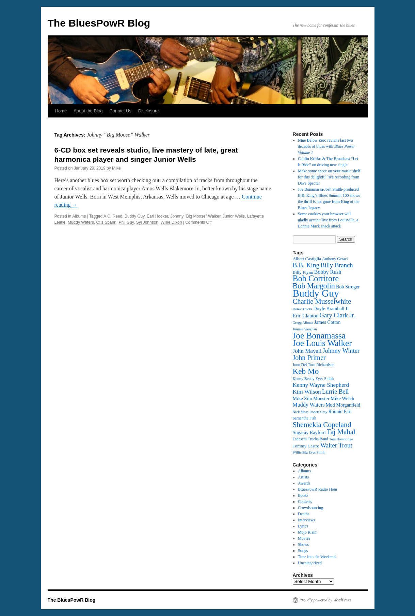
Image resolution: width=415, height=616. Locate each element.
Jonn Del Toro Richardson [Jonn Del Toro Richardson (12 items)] (314, 365)
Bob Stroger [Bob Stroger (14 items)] (348, 286)
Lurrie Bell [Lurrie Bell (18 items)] (335, 391)
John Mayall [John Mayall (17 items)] (307, 351)
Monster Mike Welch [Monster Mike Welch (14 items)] (333, 398)
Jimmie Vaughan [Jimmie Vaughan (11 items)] (305, 329)
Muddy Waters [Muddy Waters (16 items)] (309, 405)
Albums (79, 216)
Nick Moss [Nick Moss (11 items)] (300, 412)
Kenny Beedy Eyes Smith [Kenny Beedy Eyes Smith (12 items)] (313, 379)
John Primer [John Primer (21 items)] (309, 357)
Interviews (306, 520)
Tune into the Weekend (317, 556)
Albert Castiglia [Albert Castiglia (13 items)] (307, 258)
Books (303, 495)
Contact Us (120, 110)
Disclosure (148, 110)
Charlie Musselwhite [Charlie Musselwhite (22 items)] (322, 301)
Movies (304, 538)
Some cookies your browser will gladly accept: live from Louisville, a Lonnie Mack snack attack (328, 219)
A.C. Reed (112, 216)
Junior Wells (234, 216)
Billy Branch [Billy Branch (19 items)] (336, 265)
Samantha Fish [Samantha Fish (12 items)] (304, 418)
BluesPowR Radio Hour (317, 489)
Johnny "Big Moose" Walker (195, 216)
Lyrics (303, 526)
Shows (303, 544)
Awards (304, 483)
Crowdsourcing (310, 507)
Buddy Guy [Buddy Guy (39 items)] (316, 293)
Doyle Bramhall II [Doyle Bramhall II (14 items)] (331, 308)
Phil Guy (126, 222)
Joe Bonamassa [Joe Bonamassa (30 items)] (319, 335)
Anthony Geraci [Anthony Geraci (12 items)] (335, 259)
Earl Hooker (157, 216)
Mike (116, 168)
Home (61, 110)
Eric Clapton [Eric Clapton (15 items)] (306, 315)
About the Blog (88, 110)
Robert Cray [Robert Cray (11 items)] (318, 412)
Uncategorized (310, 562)
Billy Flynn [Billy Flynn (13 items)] (303, 272)
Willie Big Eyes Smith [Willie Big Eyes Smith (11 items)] (309, 452)
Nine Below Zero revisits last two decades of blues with (326, 146)
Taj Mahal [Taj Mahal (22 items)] (340, 432)
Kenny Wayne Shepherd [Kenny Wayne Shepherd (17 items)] (321, 385)
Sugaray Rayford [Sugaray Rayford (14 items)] (309, 432)
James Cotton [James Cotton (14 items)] (327, 322)
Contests (305, 501)
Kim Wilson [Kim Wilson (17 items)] (307, 392)
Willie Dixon (171, 222)
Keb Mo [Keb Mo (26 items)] (306, 371)
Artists (303, 477)
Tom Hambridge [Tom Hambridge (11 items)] (341, 439)
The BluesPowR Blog (99, 23)
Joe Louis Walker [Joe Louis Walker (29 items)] (322, 343)
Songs (303, 550)
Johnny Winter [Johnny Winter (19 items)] (341, 350)
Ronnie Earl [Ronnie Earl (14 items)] (339, 411)
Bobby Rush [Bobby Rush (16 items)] (327, 272)
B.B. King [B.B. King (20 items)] (306, 265)
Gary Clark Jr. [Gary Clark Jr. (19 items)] (337, 315)
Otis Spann (106, 222)
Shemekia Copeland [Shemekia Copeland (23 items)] (322, 425)
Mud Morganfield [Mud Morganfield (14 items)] (343, 405)
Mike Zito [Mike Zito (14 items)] (302, 398)
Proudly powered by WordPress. (326, 600)
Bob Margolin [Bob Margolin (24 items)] (314, 286)
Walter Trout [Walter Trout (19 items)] (336, 445)
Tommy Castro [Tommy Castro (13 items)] (306, 445)
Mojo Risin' (307, 532)
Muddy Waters (81, 222)
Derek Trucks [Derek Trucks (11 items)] (303, 309)
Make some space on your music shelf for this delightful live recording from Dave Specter (329, 177)
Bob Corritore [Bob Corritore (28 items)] (316, 278)
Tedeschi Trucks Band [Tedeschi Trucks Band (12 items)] (310, 439)
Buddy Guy (134, 216)
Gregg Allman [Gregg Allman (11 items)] (303, 323)
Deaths (303, 513)
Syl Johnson (147, 222)
